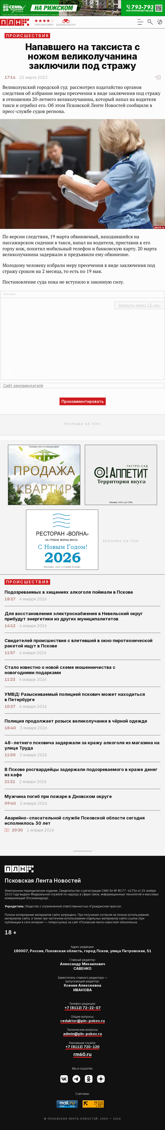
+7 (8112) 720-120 (82, 1047)
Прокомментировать (82, 401)
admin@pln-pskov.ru (82, 1034)
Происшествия (27, 35)
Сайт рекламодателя (23, 385)
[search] (150, 22)
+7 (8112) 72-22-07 (83, 1008)
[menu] (140, 22)
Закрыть (139, 305)
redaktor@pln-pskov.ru (82, 1021)
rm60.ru (82, 1054)
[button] (159, 22)
